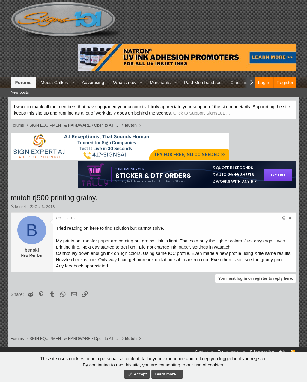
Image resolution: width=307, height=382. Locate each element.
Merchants (160, 82)
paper (103, 240)
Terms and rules (232, 351)
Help (282, 351)
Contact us (204, 351)
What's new (124, 82)
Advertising (93, 82)
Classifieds (241, 82)
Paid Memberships (202, 82)
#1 (291, 218)
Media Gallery (55, 82)
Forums (23, 82)
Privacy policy (262, 351)
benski (20, 206)
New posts (20, 92)
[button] (73, 82)
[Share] (283, 218)
